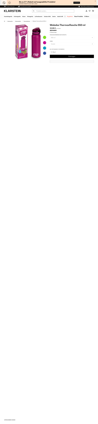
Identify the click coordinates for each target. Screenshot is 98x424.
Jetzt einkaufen (75, 2)
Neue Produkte (89, 16)
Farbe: (51, 41)
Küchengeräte (11, 21)
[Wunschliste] (89, 11)
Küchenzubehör (19, 21)
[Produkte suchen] (53, 11)
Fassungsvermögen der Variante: (58, 34)
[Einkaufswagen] (93, 11)
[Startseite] (6, 21)
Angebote (80, 16)
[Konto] (86, 11)
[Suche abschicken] (33, 11)
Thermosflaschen (29, 21)
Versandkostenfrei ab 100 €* (26, 6)
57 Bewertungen (53, 32)
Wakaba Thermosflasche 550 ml (42, 21)
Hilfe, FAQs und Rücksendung (87, 6)
